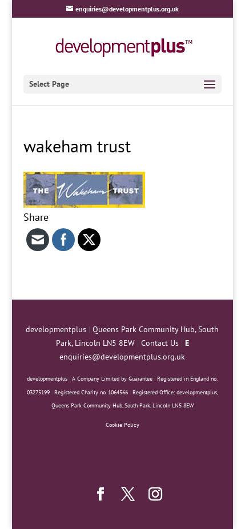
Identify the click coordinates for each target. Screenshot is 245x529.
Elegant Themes (102, 513)
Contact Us (160, 343)
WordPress (196, 513)
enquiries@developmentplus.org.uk (122, 357)
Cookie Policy (122, 425)
